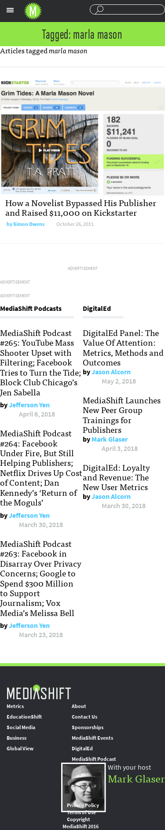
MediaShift (39, 691)
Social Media (21, 727)
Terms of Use (81, 812)
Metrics (15, 706)
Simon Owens (28, 224)
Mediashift (33, 11)
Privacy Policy (83, 805)
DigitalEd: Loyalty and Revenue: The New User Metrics (116, 477)
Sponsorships (87, 727)
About (79, 706)
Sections (10, 10)
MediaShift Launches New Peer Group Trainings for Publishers (122, 414)
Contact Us (84, 716)
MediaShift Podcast (94, 759)
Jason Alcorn (111, 371)
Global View (20, 748)
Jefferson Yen (29, 404)
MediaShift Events (92, 737)
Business (16, 737)
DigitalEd (82, 748)
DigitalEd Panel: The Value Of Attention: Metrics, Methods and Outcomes (123, 347)
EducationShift (24, 716)
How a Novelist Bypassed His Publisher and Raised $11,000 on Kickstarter (80, 207)
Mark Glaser (110, 439)
